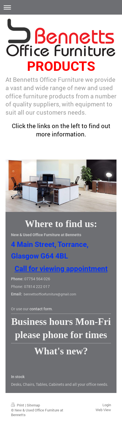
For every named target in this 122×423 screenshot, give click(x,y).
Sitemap (33, 405)
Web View (103, 410)
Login (106, 405)
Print (18, 405)
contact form (40, 308)
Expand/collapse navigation (61, 7)
